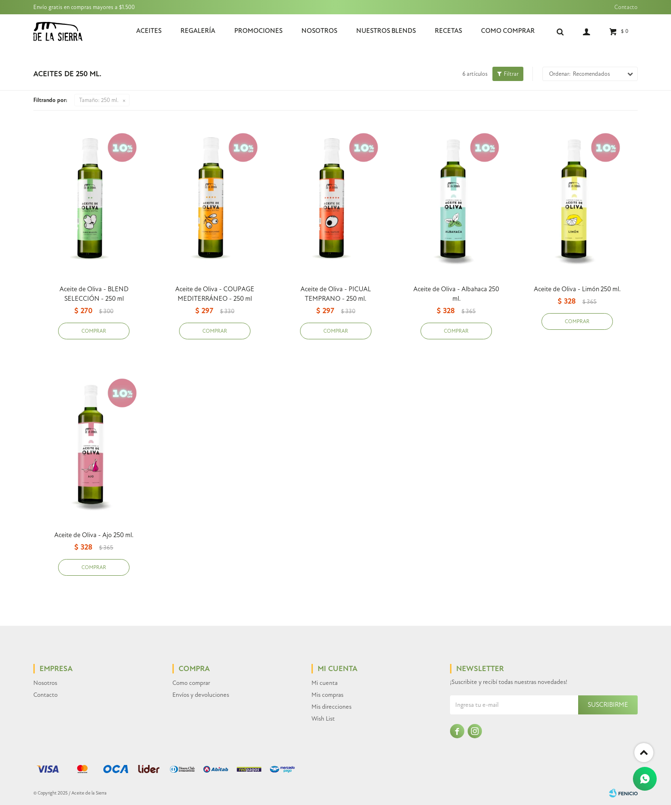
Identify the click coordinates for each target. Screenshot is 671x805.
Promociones (258, 31)
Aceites (148, 31)
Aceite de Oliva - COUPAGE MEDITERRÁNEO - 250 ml (214, 294)
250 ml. (99, 100)
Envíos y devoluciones (200, 695)
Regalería (197, 31)
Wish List (323, 719)
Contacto (626, 7)
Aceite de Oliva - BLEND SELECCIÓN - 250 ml (94, 294)
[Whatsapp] (645, 779)
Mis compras (327, 695)
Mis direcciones (331, 707)
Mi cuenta (324, 683)
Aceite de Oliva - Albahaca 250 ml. (456, 294)
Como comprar (508, 31)
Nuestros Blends (386, 31)
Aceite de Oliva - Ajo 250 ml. (93, 535)
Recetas (448, 31)
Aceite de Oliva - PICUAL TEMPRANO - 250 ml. (335, 294)
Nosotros (319, 31)
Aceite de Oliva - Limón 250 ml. (577, 289)
